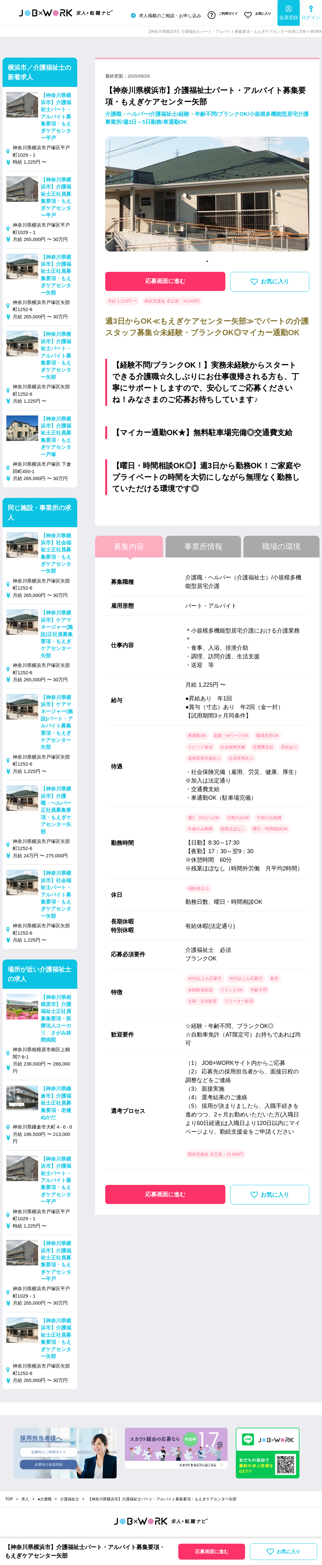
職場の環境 (281, 543)
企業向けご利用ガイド (48, 1449)
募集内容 (129, 543)
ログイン (311, 11)
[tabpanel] (207, 193)
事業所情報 (203, 543)
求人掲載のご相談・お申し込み (158, 14)
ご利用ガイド (217, 14)
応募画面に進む (165, 278)
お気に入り (256, 14)
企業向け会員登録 (48, 1462)
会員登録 (288, 11)
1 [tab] (207, 258)
